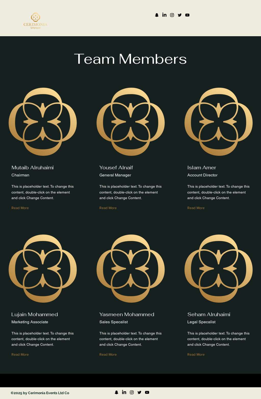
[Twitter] (179, 15)
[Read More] (21, 208)
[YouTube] (187, 15)
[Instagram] (172, 15)
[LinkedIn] (164, 15)
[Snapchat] (156, 15)
